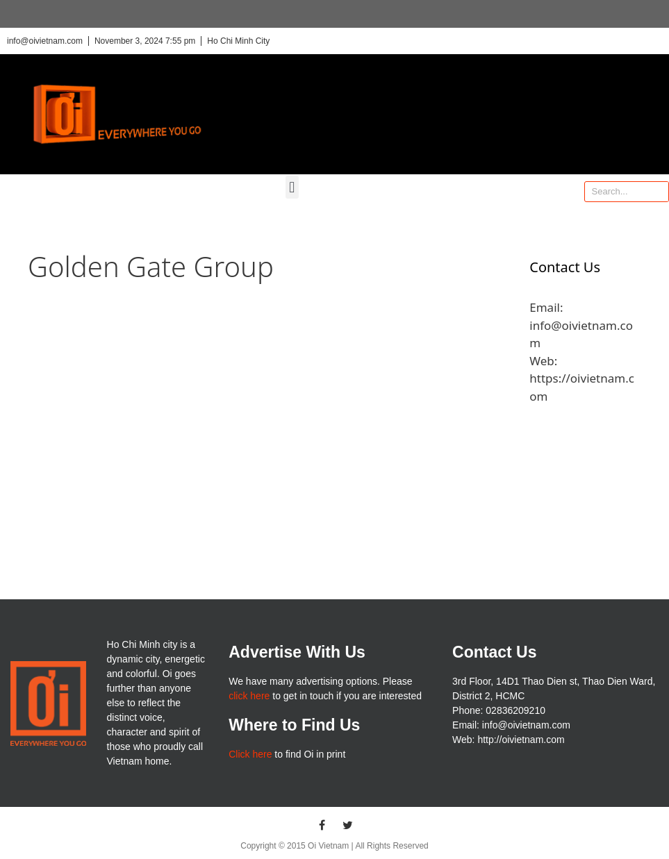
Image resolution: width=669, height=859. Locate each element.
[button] (292, 187)
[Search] (657, 191)
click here (249, 695)
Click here (250, 754)
